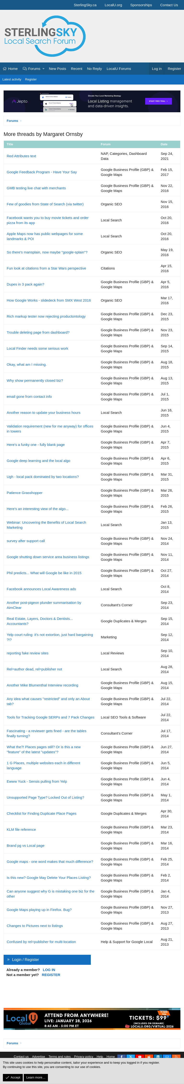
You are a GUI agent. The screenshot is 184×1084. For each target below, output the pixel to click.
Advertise (38, 1056)
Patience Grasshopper (24, 493)
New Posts (57, 69)
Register (31, 79)
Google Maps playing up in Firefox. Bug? (39, 910)
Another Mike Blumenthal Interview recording (42, 685)
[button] (44, 68)
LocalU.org (113, 5)
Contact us (21, 1056)
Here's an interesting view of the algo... (38, 509)
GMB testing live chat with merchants (36, 188)
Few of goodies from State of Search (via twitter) (45, 204)
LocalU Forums (119, 69)
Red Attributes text (21, 156)
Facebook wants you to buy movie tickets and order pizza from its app (48, 220)
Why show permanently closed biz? (35, 380)
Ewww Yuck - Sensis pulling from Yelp (37, 781)
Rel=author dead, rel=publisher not (34, 669)
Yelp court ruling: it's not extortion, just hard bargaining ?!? (50, 637)
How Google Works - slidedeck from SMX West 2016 (49, 300)
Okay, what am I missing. (26, 364)
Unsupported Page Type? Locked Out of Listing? (45, 797)
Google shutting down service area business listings (48, 557)
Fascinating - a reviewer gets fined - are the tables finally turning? (46, 733)
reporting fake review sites (27, 653)
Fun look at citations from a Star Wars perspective (46, 268)
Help (100, 1056)
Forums (34, 69)
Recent (76, 69)
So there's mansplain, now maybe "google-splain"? (47, 252)
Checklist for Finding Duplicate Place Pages (41, 813)
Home (13, 69)
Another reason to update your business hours (43, 412)
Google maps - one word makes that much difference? (50, 861)
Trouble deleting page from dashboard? (38, 332)
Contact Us (169, 5)
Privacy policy (83, 1056)
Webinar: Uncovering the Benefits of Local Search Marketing (46, 524)
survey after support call (26, 541)
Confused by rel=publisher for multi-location (41, 942)
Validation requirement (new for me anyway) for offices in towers (50, 428)
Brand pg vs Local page (26, 845)
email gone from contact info (29, 396)
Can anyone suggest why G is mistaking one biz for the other (50, 893)
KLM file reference (21, 829)
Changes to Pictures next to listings (35, 926)
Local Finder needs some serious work (37, 348)
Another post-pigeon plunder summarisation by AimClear (44, 605)
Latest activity (11, 79)
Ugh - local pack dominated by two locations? (43, 477)
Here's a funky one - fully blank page (36, 445)
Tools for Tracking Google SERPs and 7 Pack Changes (50, 717)
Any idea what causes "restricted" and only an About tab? (48, 701)
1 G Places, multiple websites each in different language (43, 765)
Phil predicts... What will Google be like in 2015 (44, 573)
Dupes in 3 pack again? (25, 284)
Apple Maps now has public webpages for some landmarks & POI (45, 236)
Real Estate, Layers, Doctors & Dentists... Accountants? (40, 621)
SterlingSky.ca (85, 5)
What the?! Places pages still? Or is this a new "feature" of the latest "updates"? (43, 749)
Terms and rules (60, 1056)
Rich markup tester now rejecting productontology (46, 316)
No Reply (94, 69)
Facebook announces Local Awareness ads (41, 589)
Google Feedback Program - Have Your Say (42, 172)
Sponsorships (141, 5)
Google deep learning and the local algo (38, 461)
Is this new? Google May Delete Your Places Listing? (49, 878)
